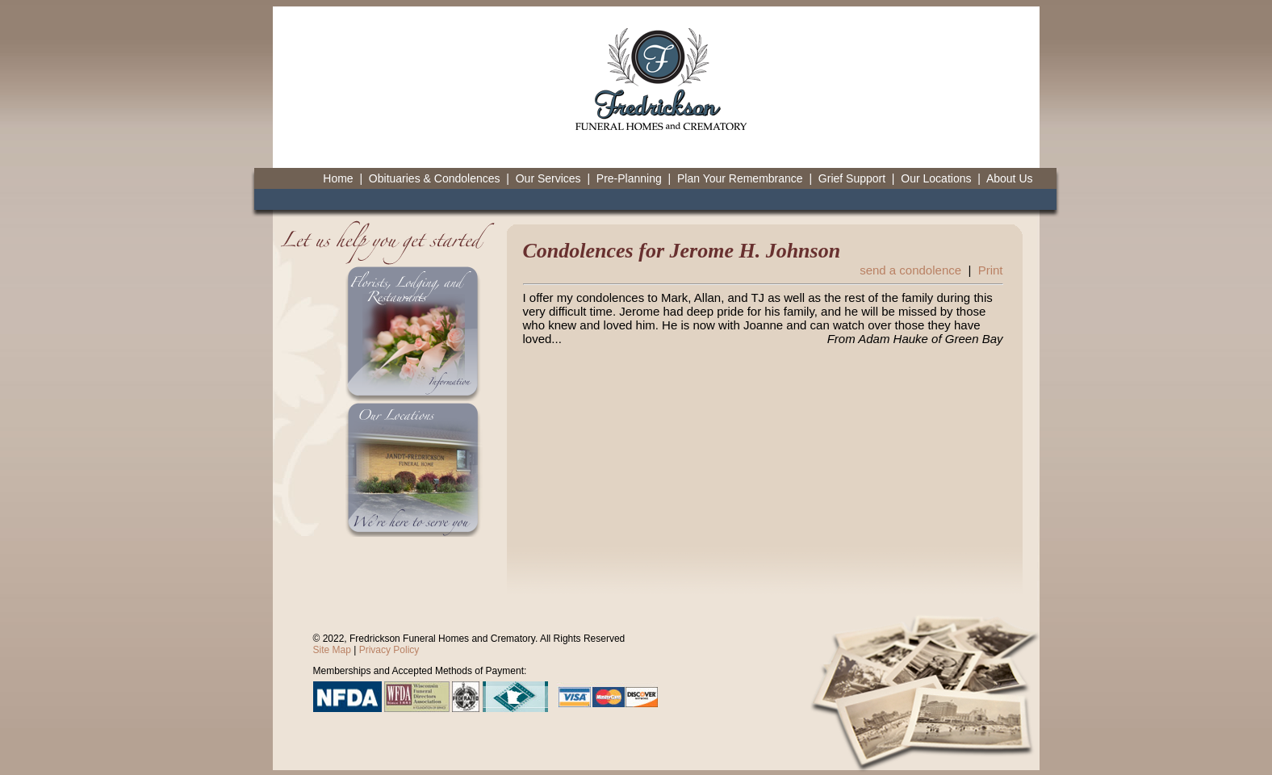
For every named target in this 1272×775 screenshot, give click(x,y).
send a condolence (910, 270)
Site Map (332, 650)
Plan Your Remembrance (740, 178)
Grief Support (851, 178)
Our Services (548, 178)
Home (338, 178)
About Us (1009, 178)
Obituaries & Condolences (434, 178)
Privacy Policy (389, 650)
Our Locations (936, 178)
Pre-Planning (629, 178)
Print (990, 270)
